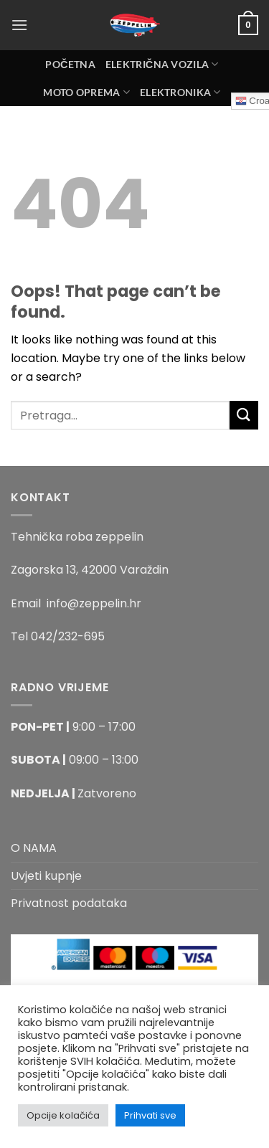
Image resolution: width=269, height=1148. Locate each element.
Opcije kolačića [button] (63, 1115)
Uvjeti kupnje (46, 876)
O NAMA (34, 848)
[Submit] (244, 415)
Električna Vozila (162, 64)
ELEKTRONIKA (180, 92)
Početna (70, 64)
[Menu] (19, 24)
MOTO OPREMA (86, 92)
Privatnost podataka (69, 903)
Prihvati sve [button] (150, 1115)
